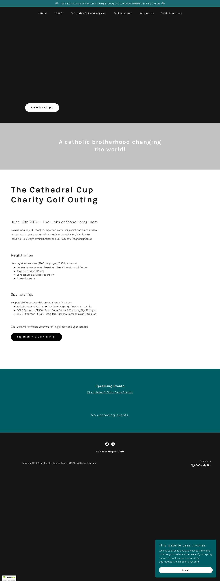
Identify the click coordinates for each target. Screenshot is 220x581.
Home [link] (43, 13)
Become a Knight (42, 107)
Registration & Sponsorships (36, 337)
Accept (186, 576)
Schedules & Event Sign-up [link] (89, 13)
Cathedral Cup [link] (123, 13)
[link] (107, 444)
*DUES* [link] (59, 13)
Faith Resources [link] (171, 13)
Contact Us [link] (146, 13)
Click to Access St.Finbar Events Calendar (110, 392)
